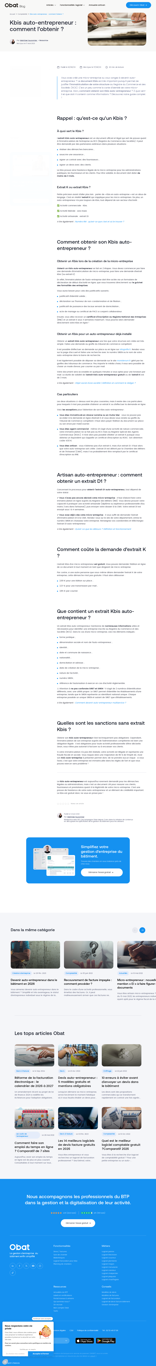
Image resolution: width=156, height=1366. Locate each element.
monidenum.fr (124, 361)
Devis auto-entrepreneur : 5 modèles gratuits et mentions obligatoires (77, 1081)
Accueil (12, 14)
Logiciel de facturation (111, 1298)
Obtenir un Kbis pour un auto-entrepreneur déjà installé (27, 98)
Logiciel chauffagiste (110, 1279)
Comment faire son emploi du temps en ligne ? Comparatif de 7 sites (34, 1147)
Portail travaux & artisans (64, 1298)
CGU (71, 1330)
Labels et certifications (63, 1295)
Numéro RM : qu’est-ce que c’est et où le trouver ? (99, 222)
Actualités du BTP (61, 1292)
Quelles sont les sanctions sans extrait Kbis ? (30, 129)
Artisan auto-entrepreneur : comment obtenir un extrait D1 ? (30, 108)
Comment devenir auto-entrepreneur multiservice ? (100, 703)
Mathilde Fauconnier (29, 40)
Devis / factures (60, 1251)
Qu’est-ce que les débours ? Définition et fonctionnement (103, 529)
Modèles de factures (110, 1295)
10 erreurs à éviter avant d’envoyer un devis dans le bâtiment (120, 1081)
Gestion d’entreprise (110, 1305)
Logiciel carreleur (109, 1270)
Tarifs (56, 1311)
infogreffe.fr (125, 349)
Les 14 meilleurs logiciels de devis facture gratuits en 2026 (76, 1144)
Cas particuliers (22, 102)
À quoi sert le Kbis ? (23, 77)
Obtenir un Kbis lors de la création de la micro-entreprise (31, 92)
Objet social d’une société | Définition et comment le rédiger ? (105, 383)
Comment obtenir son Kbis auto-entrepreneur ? (28, 87)
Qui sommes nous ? (62, 1302)
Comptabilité (22, 14)
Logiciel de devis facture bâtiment (116, 1302)
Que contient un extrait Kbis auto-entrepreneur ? (28, 122)
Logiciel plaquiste (109, 1276)
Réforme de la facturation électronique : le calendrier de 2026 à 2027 (34, 1081)
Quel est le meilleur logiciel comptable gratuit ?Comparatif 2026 (121, 1144)
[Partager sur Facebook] (23, 143)
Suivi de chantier (60, 1255)
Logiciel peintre (108, 1251)
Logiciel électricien (109, 1255)
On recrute (58, 1305)
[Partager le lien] (12, 143)
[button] (31, 201)
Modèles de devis (109, 1292)
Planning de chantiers (63, 1264)
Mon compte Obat (61, 1308)
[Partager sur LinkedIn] (18, 143)
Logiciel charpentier (110, 1273)
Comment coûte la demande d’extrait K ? (30, 115)
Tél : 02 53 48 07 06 (110, 1330)
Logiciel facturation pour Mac (66, 1261)
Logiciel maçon (108, 1264)
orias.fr (92, 1356)
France (55, 1340)
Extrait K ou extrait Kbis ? (25, 81)
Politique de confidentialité (87, 1330)
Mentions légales (59, 1330)
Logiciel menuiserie (110, 1267)
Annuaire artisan (97, 5)
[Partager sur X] (29, 143)
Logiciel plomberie (109, 1261)
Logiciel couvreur (109, 1258)
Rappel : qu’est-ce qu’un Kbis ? (27, 74)
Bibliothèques (59, 1258)
